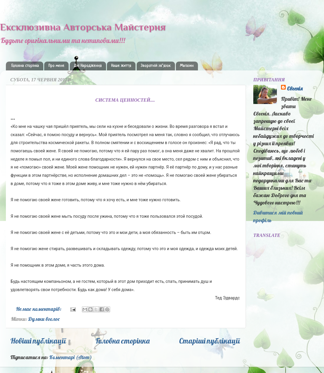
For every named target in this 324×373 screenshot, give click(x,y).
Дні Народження (88, 66)
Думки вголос (44, 319)
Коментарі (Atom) (70, 357)
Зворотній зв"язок (156, 66)
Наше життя (121, 66)
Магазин (187, 66)
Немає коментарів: (39, 309)
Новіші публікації (38, 340)
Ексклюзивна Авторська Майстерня (83, 26)
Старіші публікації (209, 340)
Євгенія (295, 88)
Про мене (56, 66)
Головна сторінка (25, 66)
